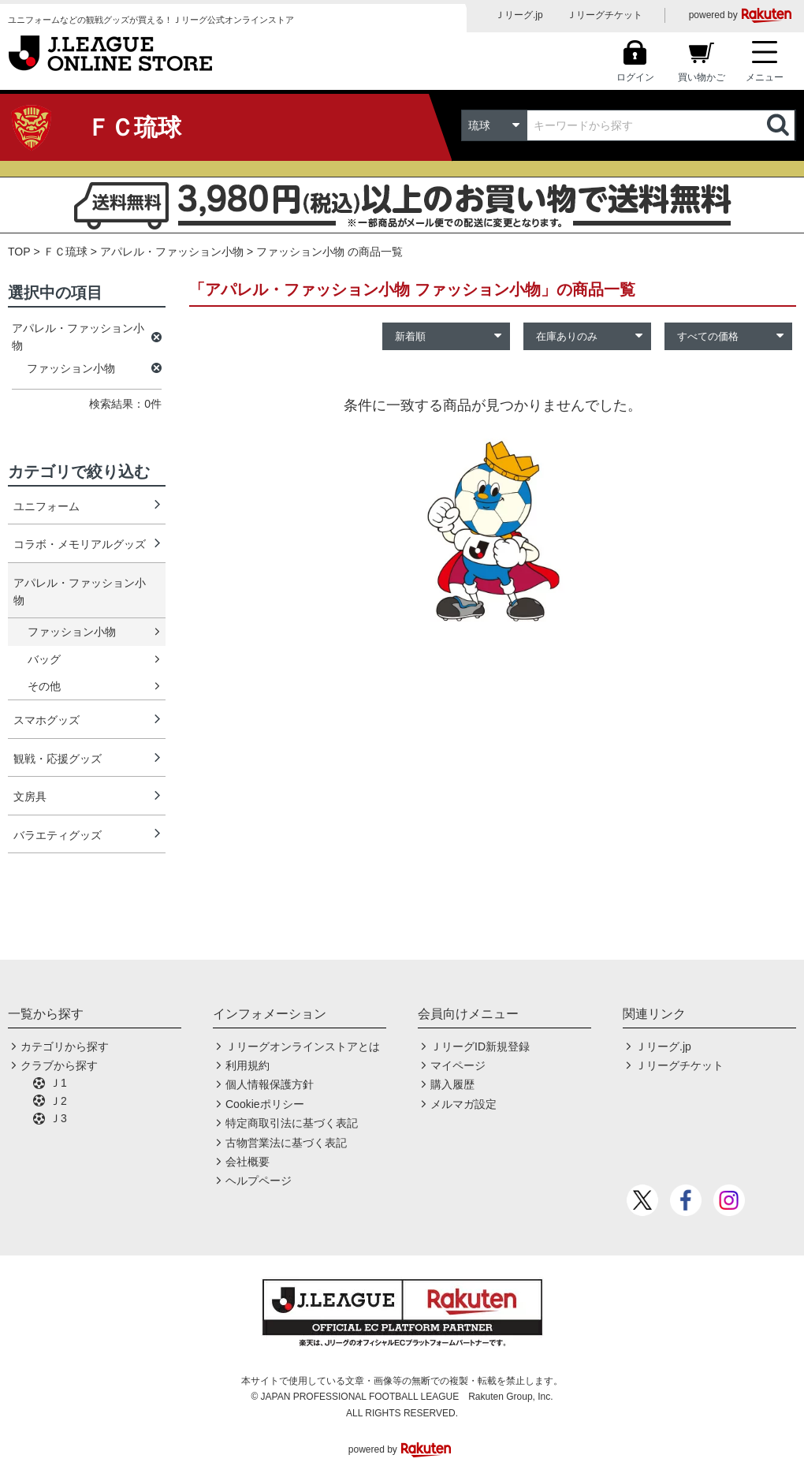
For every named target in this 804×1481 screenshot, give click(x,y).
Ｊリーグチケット (604, 15)
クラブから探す (59, 1065)
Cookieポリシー (264, 1104)
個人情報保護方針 (269, 1084)
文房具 (30, 796)
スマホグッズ (46, 720)
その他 (44, 686)
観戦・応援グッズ (57, 758)
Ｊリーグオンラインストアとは (302, 1046)
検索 (780, 125)
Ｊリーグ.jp (519, 15)
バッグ (44, 659)
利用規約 (247, 1065)
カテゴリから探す (64, 1046)
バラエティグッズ (57, 835)
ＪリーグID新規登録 (480, 1046)
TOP (19, 251)
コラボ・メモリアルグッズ (79, 544)
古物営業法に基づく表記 (286, 1142)
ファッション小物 (72, 631)
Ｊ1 (58, 1082)
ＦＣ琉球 (65, 251)
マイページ (458, 1065)
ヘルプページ (258, 1180)
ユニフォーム (46, 506)
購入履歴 (452, 1084)
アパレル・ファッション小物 (172, 251)
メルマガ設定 (463, 1104)
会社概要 (247, 1161)
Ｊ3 (58, 1118)
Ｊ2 (58, 1101)
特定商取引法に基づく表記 (291, 1123)
